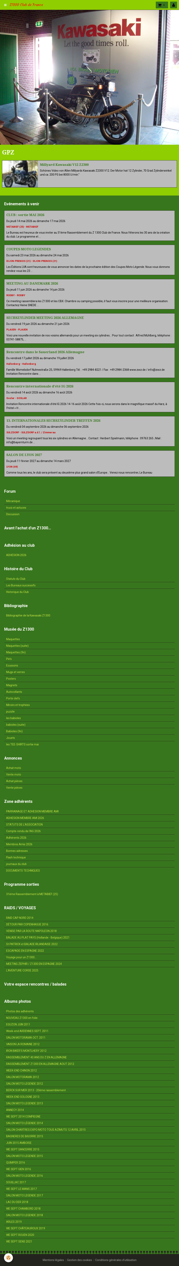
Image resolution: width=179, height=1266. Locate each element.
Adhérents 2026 (16, 837)
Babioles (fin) (14, 731)
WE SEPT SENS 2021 (19, 1241)
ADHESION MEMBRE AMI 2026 (25, 818)
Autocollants (14, 691)
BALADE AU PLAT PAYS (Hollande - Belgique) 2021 (38, 937)
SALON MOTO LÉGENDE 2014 (24, 1123)
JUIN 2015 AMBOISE (19, 1142)
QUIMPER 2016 (15, 1162)
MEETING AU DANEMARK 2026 (32, 283)
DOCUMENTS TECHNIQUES (23, 870)
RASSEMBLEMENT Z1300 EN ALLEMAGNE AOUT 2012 (40, 1063)
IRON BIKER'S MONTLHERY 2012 (26, 1050)
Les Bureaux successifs (21, 585)
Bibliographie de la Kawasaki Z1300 (28, 615)
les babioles (13, 718)
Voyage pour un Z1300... (21, 957)
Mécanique (13, 501)
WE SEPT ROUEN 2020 (20, 1235)
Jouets (10, 737)
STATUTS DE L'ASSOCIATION (24, 824)
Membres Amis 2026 (19, 844)
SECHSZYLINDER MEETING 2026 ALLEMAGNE (45, 318)
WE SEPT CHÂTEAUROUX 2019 (25, 1228)
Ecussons (12, 665)
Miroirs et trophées (18, 705)
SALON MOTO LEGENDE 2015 (24, 1156)
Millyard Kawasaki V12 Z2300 (64, 165)
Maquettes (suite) (17, 645)
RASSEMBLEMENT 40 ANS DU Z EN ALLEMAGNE (36, 1057)
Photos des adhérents (20, 1011)
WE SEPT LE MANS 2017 (21, 1188)
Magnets (11, 685)
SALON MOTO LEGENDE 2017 (24, 1195)
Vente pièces (14, 787)
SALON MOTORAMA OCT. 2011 (25, 1037)
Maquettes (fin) (16, 652)
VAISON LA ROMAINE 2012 (23, 1044)
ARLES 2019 (14, 1221)
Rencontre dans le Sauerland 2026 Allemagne (45, 352)
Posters (11, 678)
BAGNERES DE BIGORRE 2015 (24, 1136)
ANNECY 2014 (15, 1110)
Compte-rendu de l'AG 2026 (23, 831)
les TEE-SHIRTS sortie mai (22, 744)
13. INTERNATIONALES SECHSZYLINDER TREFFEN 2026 (53, 421)
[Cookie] (8, 1257)
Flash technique (16, 857)
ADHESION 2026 (16, 555)
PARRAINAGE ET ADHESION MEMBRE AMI (32, 811)
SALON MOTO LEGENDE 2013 (24, 1103)
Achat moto (13, 768)
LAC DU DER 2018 (17, 1202)
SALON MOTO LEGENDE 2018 (24, 1215)
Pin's (9, 659)
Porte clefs (13, 698)
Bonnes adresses (17, 850)
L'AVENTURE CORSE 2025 (22, 970)
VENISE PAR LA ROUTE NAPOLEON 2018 (31, 931)
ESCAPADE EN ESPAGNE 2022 (25, 950)
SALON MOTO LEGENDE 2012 (24, 1083)
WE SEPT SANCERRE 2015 (22, 1149)
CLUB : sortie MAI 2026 (25, 215)
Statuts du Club (15, 578)
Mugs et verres (15, 672)
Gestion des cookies (79, 1260)
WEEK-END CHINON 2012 (21, 1070)
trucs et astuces (16, 507)
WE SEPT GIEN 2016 (18, 1169)
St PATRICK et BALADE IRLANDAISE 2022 (32, 944)
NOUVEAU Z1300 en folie (22, 1017)
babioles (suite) (15, 724)
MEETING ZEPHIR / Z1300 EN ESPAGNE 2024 (34, 963)
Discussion (12, 514)
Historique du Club (17, 592)
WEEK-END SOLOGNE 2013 (22, 1096)
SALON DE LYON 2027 (24, 455)
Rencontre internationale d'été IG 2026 (39, 386)
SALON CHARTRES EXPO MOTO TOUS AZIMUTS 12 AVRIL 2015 (46, 1129)
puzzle (10, 711)
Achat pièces (14, 781)
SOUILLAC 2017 (16, 1182)
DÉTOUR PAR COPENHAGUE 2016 (27, 924)
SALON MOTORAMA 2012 (22, 1077)
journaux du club (16, 864)
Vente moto (13, 774)
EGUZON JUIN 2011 (18, 1024)
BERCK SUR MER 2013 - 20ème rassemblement (36, 1090)
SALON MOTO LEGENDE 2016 (24, 1175)
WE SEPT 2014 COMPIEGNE (23, 1116)
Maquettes (13, 639)
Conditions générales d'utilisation (115, 1260)
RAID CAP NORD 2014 (19, 917)
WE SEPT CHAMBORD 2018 (23, 1208)
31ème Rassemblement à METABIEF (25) (32, 894)
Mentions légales (53, 1260)
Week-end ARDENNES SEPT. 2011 (27, 1031)
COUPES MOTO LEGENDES (28, 249)
